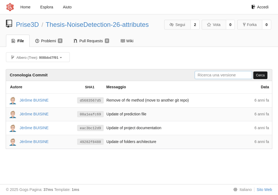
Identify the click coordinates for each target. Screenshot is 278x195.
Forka (250, 24)
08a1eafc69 (90, 114)
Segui (177, 24)
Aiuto (67, 7)
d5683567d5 (90, 100)
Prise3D (27, 24)
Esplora (46, 7)
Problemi (48, 40)
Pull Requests (91, 40)
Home (25, 7)
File (18, 41)
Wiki (127, 41)
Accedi (259, 7)
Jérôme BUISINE (34, 100)
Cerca (260, 75)
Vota (213, 24)
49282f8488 (90, 141)
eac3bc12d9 (90, 128)
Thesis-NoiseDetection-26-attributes (97, 24)
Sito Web (264, 189)
